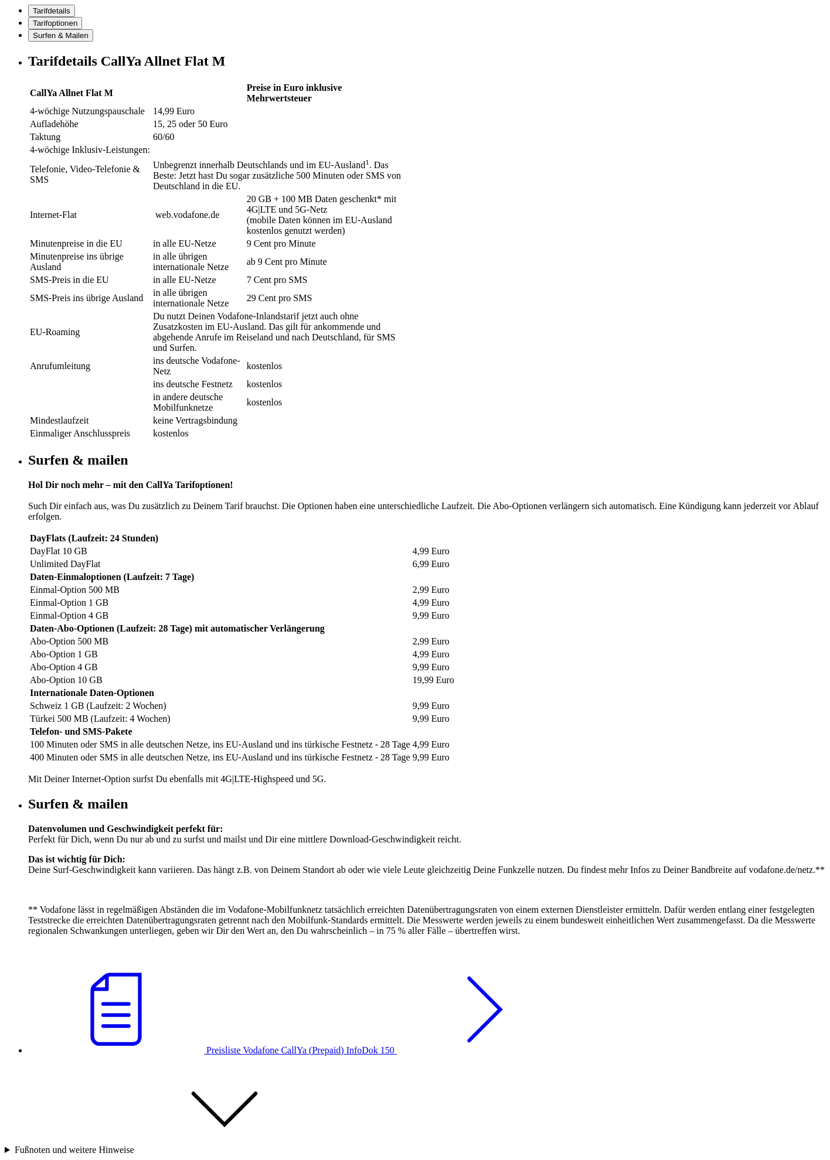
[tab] (51, 11)
